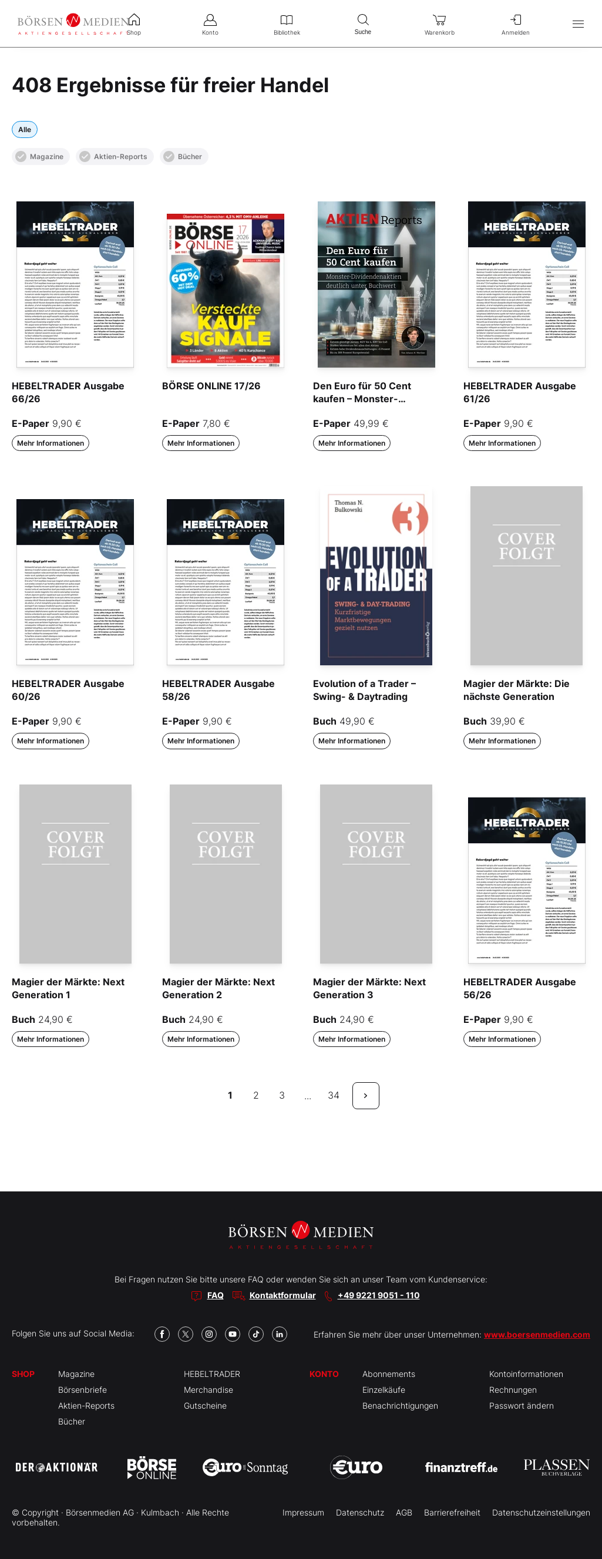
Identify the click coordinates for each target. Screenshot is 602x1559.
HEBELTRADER (212, 1374)
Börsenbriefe (82, 1390)
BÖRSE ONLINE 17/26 (211, 386)
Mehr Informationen (50, 443)
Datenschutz (360, 1512)
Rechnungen (513, 1390)
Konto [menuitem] (210, 23)
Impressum (303, 1512)
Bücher (182, 156)
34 (333, 1095)
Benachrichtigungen (400, 1405)
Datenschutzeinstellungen (541, 1512)
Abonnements (388, 1374)
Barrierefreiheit (452, 1512)
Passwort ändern (521, 1405)
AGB (404, 1512)
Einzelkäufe (383, 1390)
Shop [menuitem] (133, 23)
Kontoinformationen (526, 1374)
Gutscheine (205, 1405)
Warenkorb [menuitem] (439, 23)
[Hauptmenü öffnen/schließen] (578, 24)
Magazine (39, 156)
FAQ (215, 1295)
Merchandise (208, 1390)
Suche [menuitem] (363, 23)
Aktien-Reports (113, 156)
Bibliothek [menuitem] (286, 23)
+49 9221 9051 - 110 (379, 1295)
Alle (24, 129)
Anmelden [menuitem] (515, 23)
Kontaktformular (283, 1295)
